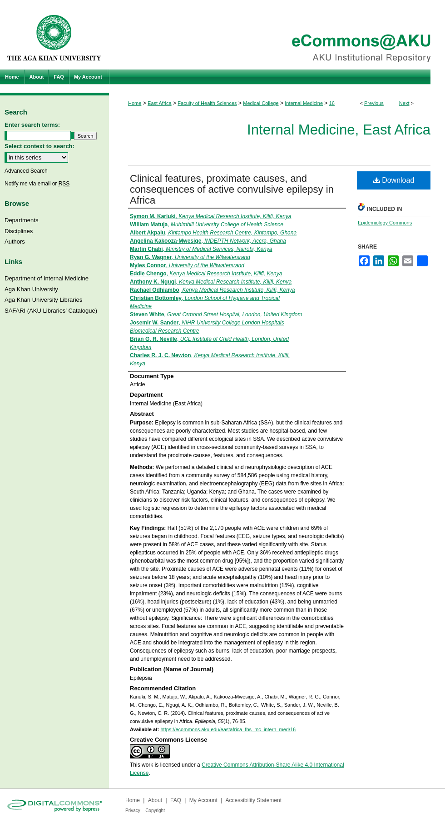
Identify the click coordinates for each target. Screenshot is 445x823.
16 (332, 103)
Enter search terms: (32, 124)
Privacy (132, 810)
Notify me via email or (37, 183)
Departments (21, 220)
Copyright (155, 810)
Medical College (260, 103)
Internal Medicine (304, 103)
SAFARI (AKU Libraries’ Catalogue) (51, 310)
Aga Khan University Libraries (43, 299)
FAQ (175, 800)
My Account (203, 800)
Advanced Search (26, 171)
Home (134, 103)
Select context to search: (39, 146)
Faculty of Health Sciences (207, 103)
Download (394, 180)
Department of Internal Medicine (47, 278)
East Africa (160, 103)
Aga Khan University (31, 289)
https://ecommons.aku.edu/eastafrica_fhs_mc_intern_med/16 (228, 729)
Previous (374, 103)
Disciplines (19, 231)
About (155, 800)
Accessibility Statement (254, 800)
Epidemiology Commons (385, 222)
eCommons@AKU (277, 35)
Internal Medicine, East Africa (338, 130)
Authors (15, 241)
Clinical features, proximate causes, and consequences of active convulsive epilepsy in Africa (232, 189)
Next (404, 103)
